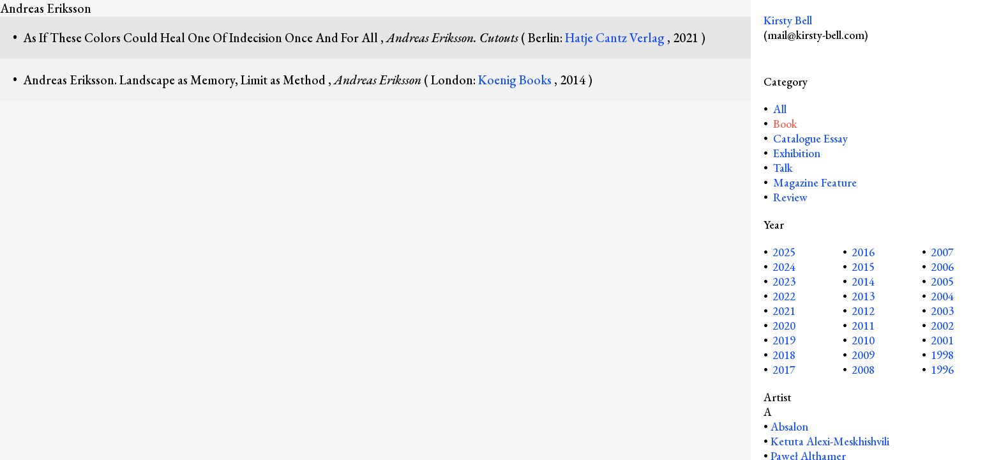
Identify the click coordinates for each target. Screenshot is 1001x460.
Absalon (789, 426)
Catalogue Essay (810, 138)
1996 (942, 369)
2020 (783, 325)
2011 (863, 325)
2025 (783, 252)
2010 (863, 340)
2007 (942, 252)
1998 (942, 355)
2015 (863, 266)
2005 (942, 281)
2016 (863, 252)
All (778, 109)
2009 (863, 355)
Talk (783, 167)
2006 (942, 266)
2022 (783, 296)
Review (790, 197)
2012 (863, 310)
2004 (942, 296)
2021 (783, 310)
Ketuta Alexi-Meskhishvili (830, 441)
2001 (942, 340)
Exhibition (796, 153)
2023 (783, 281)
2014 (863, 281)
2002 (942, 325)
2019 (783, 340)
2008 (863, 369)
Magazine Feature (815, 182)
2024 (783, 266)
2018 (783, 355)
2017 (783, 369)
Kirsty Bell (788, 20)
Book (785, 123)
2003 (942, 310)
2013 (863, 296)
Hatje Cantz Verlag (616, 37)
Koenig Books (516, 80)
